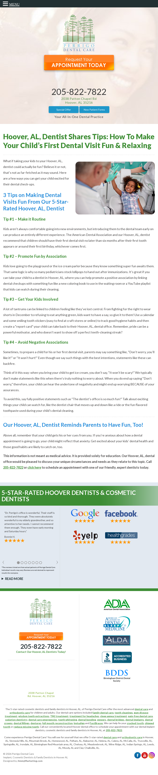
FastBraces (96, 723)
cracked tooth (135, 723)
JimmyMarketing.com (29, 760)
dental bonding (87, 719)
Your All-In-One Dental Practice (79, 117)
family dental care (103, 712)
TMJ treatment (59, 716)
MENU (14, 4)
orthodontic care (20, 712)
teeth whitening (67, 719)
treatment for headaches (84, 716)
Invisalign (79, 723)
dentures (36, 723)
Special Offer (63, 109)
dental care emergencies (42, 719)
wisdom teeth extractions (33, 716)
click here (34, 467)
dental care (141, 709)
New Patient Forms (94, 109)
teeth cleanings (124, 712)
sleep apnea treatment (113, 716)
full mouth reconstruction (57, 723)
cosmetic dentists (56, 730)
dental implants (134, 719)
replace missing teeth (26, 726)
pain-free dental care (140, 716)
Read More (14, 579)
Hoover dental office (83, 726)
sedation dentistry (16, 719)
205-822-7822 (79, 92)
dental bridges (115, 719)
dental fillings (21, 723)
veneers (101, 719)
